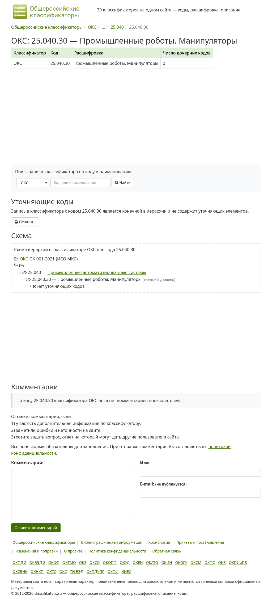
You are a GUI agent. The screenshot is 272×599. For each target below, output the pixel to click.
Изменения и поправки (36, 551)
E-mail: (163, 484)
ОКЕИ (138, 562)
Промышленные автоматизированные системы (97, 272)
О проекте (73, 551)
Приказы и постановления (200, 542)
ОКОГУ (181, 562)
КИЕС (126, 571)
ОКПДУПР (95, 571)
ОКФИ (113, 571)
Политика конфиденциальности (117, 551)
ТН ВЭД (76, 571)
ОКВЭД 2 (37, 562)
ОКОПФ (110, 562)
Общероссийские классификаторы (43, 542)
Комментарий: (27, 463)
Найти (123, 182)
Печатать (25, 221)
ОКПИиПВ (238, 562)
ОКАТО (152, 562)
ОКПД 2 (19, 562)
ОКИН (166, 562)
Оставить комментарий (36, 527)
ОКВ (222, 562)
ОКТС (51, 571)
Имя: (145, 463)
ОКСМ (195, 562)
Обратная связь (166, 551)
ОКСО (95, 562)
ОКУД (125, 562)
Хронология (159, 542)
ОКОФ (53, 562)
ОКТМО (69, 562)
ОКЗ (82, 562)
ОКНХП (37, 571)
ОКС (24, 259)
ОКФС (210, 562)
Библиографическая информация (111, 542)
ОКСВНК (19, 571)
